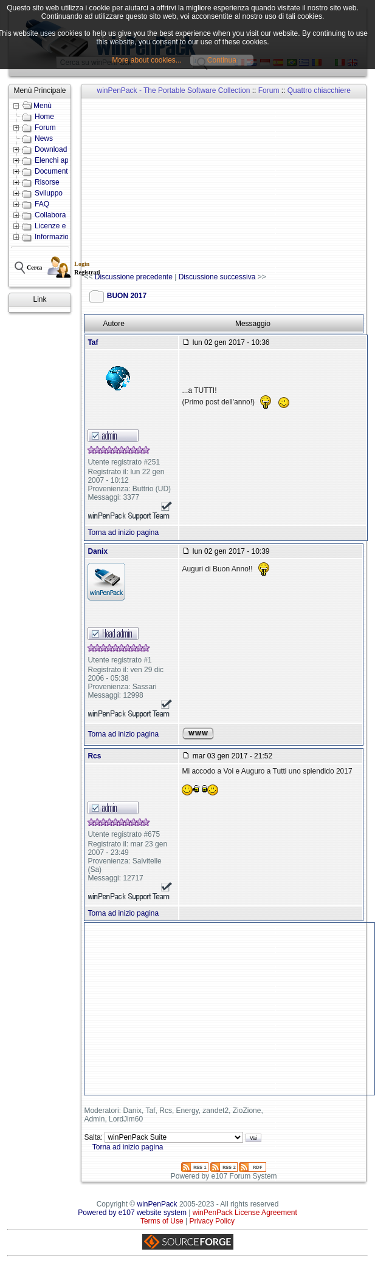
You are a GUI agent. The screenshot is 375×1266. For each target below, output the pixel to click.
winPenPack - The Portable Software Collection (173, 90)
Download (51, 149)
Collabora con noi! (64, 215)
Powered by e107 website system (132, 1212)
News (44, 138)
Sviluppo (49, 193)
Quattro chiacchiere (319, 90)
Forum (45, 127)
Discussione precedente (134, 277)
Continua (221, 60)
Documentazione (62, 171)
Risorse (47, 182)
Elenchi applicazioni (66, 160)
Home (44, 116)
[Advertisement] (229, 186)
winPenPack (157, 1204)
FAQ (42, 204)
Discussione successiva (217, 277)
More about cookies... (147, 60)
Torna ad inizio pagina (123, 532)
